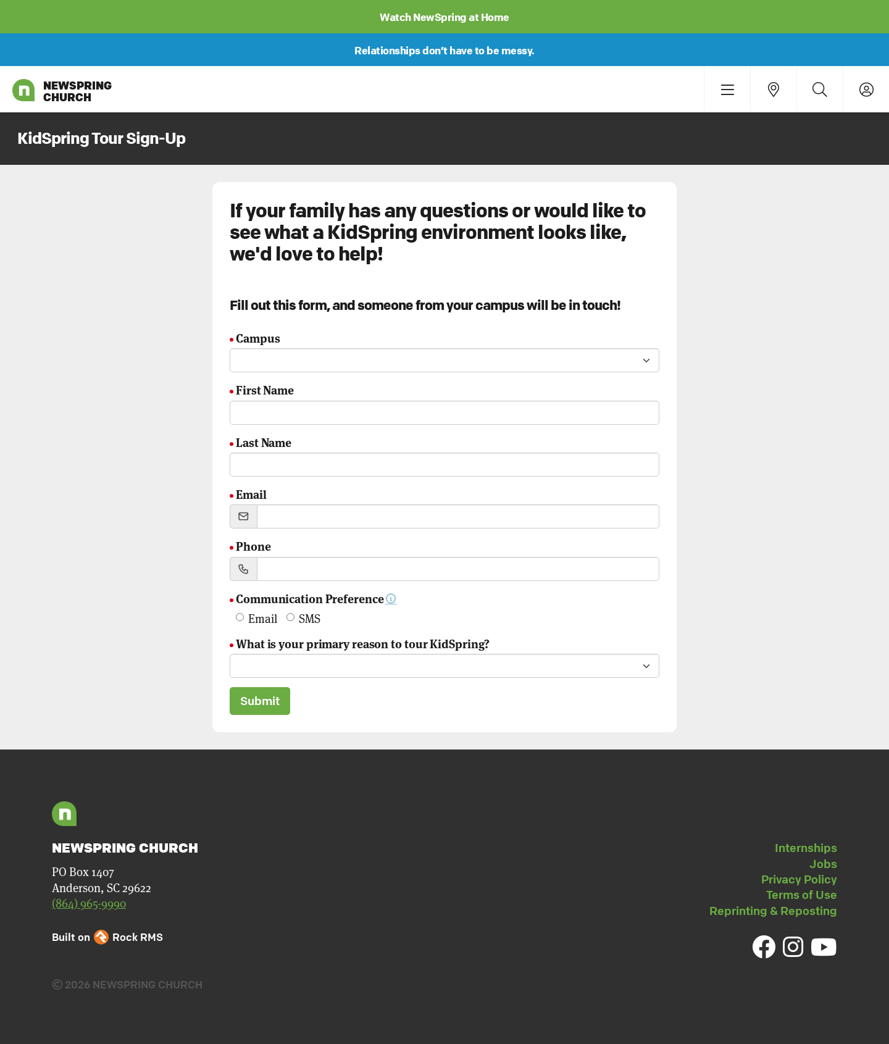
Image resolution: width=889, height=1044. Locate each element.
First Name (265, 389)
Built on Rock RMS (107, 936)
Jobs (823, 864)
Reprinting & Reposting (773, 910)
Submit (260, 701)
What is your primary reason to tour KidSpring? (363, 643)
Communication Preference (316, 598)
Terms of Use (801, 894)
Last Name (263, 441)
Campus (258, 337)
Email (251, 493)
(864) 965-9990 (89, 903)
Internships (806, 847)
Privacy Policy (799, 879)
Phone (253, 545)
